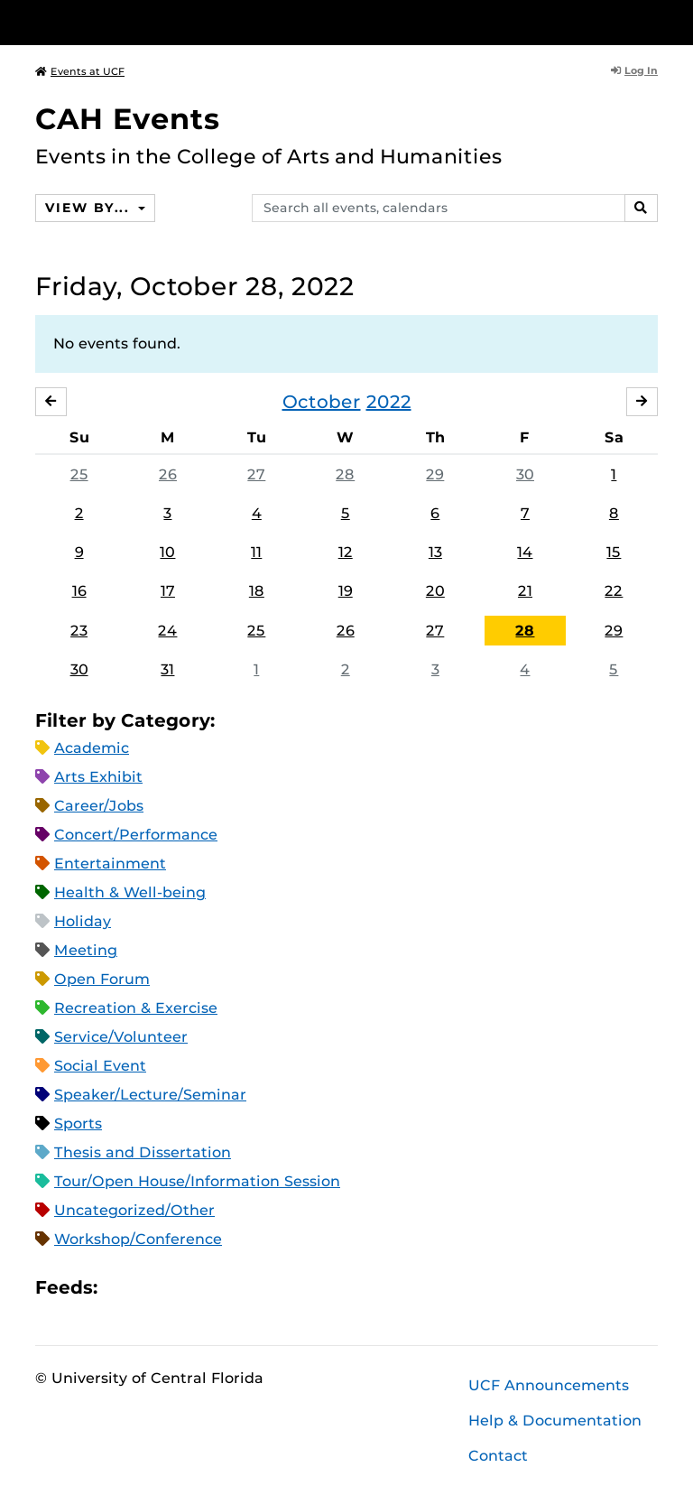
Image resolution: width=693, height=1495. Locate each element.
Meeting (85, 950)
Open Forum (102, 979)
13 (435, 552)
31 (167, 669)
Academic (91, 748)
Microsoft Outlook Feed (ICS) (151, 1287)
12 (345, 552)
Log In (634, 70)
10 (167, 552)
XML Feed (213, 1287)
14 (524, 552)
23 (79, 630)
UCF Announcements (548, 1385)
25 (79, 474)
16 (79, 590)
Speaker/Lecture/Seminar (150, 1094)
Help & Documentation (555, 1420)
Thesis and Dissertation (142, 1152)
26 (168, 474)
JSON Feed (243, 1287)
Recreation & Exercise (135, 1008)
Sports (78, 1123)
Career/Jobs (98, 805)
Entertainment (110, 863)
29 (435, 474)
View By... (89, 208)
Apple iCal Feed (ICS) (121, 1287)
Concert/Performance (135, 834)
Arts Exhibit (98, 776)
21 (525, 590)
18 (256, 590)
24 (167, 630)
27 (256, 474)
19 (345, 590)
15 (613, 552)
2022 (388, 402)
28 (345, 474)
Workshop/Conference (138, 1239)
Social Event (100, 1065)
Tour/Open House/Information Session (197, 1181)
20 (435, 590)
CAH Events (127, 118)
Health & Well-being (130, 892)
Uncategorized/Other (134, 1210)
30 (525, 474)
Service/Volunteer (121, 1036)
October (321, 402)
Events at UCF (80, 71)
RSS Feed (182, 1287)
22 (614, 590)
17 (168, 590)
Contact (498, 1455)
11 (256, 552)
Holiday (82, 921)
